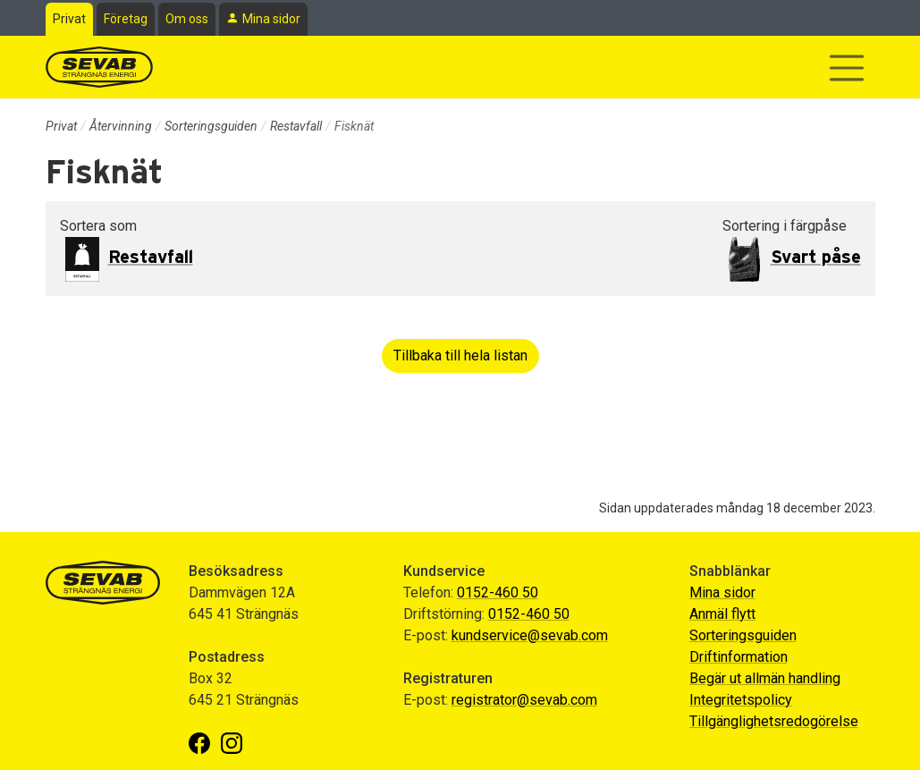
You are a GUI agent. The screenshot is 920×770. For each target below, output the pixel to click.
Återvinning (120, 126)
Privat (69, 19)
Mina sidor (271, 19)
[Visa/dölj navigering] (846, 68)
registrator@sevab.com (524, 699)
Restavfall (296, 126)
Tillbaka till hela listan (460, 355)
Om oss (186, 19)
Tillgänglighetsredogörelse (773, 721)
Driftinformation (738, 656)
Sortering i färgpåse (784, 225)
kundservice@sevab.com (530, 635)
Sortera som (98, 225)
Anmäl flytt (722, 613)
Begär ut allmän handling (764, 678)
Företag (126, 19)
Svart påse (816, 258)
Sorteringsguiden (211, 126)
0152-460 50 (497, 592)
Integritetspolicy (740, 699)
